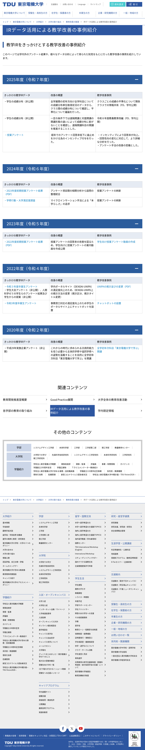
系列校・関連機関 (114, 471)
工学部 (77, 447)
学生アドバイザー (82, 609)
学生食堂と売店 (81, 654)
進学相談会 (43, 629)
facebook (63, 728)
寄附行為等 (38, 474)
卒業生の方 (84, 12)
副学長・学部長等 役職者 (12, 535)
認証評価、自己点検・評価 (13, 561)
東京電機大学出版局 (119, 652)
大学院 (42, 555)
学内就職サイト (45, 692)
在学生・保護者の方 (61, 12)
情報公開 (6, 557)
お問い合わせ (68, 4)
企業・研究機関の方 (107, 12)
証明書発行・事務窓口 (83, 637)
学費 (76, 621)
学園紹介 (7, 597)
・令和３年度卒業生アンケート (21, 286)
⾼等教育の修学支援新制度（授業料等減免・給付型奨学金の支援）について (89, 665)
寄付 (135, 4)
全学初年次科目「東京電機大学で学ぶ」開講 (118, 349)
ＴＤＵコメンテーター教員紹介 (85, 467)
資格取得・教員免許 (46, 700)
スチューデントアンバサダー (86, 557)
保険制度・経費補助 (83, 633)
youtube (80, 728)
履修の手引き (80, 589)
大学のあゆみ (8, 549)
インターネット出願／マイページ (52, 609)
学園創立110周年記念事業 (91, 471)
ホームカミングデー (10, 566)
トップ (5, 21)
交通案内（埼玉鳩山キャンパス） (124, 585)
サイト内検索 (109, 4)
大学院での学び (39, 455)
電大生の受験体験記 (46, 660)
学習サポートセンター (83, 605)
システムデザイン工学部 (43, 447)
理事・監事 (80, 464)
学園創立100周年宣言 (42, 467)
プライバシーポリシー (111, 735)
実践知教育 (43, 712)
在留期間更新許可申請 (83, 566)
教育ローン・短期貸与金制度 (86, 629)
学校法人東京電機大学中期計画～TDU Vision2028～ (114, 474)
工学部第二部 (90, 447)
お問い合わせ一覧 (120, 635)
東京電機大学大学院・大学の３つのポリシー (16, 544)
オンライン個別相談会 (47, 625)
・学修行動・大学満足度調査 (19, 200)
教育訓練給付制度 (82, 675)
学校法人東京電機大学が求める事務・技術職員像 (53, 471)
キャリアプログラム (49, 685)
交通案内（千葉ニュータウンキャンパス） (125, 590)
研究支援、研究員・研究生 (121, 526)
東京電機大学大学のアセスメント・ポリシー (16, 583)
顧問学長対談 (8, 530)
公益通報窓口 (74, 735)
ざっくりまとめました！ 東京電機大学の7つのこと (53, 655)
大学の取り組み (54, 21)
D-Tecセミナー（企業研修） (122, 562)
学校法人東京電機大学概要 (44, 464)
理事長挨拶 (66, 464)
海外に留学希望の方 (83, 530)
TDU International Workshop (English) (86, 548)
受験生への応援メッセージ (49, 673)
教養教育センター (122, 447)
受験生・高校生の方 (37, 12)
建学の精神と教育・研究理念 (14, 539)
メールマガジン (45, 646)
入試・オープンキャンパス (52, 594)
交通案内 (54, 4)
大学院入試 (43, 605)
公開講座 (42, 704)
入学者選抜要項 (45, 613)
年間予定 (78, 601)
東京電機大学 (17, 742)
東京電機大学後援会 (83, 671)
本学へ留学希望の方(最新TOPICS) (88, 526)
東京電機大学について (14, 12)
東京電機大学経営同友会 (120, 660)
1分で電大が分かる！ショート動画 (52, 669)
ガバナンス (125, 464)
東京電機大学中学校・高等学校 (123, 647)
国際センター (80, 543)
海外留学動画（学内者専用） (86, 539)
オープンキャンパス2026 (48, 621)
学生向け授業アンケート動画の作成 (116, 242)
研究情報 (114, 522)
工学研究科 (127, 455)
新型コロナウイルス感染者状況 (74, 474)
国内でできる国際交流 (83, 561)
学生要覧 (78, 585)
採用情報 (22, 735)
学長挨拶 (6, 526)
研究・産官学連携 (120, 516)
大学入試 (42, 601)
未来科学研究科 (110, 455)
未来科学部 (64, 447)
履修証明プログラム (46, 708)
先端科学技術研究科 (60, 455)
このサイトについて (91, 735)
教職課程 (78, 593)
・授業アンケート (14, 135)
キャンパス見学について (48, 642)
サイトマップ (95, 4)
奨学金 (77, 625)
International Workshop (84, 553)
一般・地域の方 (130, 12)
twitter (72, 728)
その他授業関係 (81, 617)
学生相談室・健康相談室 (84, 642)
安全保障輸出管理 (118, 530)
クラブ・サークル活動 (83, 650)
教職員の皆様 (10, 735)
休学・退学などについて (84, 646)
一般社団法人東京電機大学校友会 (124, 656)
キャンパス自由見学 (46, 638)
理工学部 (105, 447)
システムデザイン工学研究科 (86, 455)
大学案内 (42, 650)
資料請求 (118, 4)
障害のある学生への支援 (84, 613)
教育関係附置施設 (9, 574)
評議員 (93, 464)
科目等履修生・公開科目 (120, 549)
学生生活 (79, 578)
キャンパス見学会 (46, 633)
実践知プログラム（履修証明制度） (125, 557)
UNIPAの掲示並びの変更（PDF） (114, 286)
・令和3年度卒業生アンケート (20, 303)
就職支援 (42, 696)
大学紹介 (40, 21)
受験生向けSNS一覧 (46, 664)
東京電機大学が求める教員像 (14, 570)
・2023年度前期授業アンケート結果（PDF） (23, 192)
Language (82, 4)
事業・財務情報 (108, 464)
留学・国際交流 (83, 516)
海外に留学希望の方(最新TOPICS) (88, 535)
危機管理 (52, 474)
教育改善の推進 (72, 21)
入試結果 (42, 617)
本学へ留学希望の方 (83, 522)
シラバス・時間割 (82, 597)
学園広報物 (61, 467)
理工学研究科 (39, 458)
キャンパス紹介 (9, 578)
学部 (41, 516)
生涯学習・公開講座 (121, 543)
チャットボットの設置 (109, 303)
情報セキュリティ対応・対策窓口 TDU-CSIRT (48, 735)
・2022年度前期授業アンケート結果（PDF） (23, 243)
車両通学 (78, 658)
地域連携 (114, 553)
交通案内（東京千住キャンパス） (124, 581)
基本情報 (6, 522)
